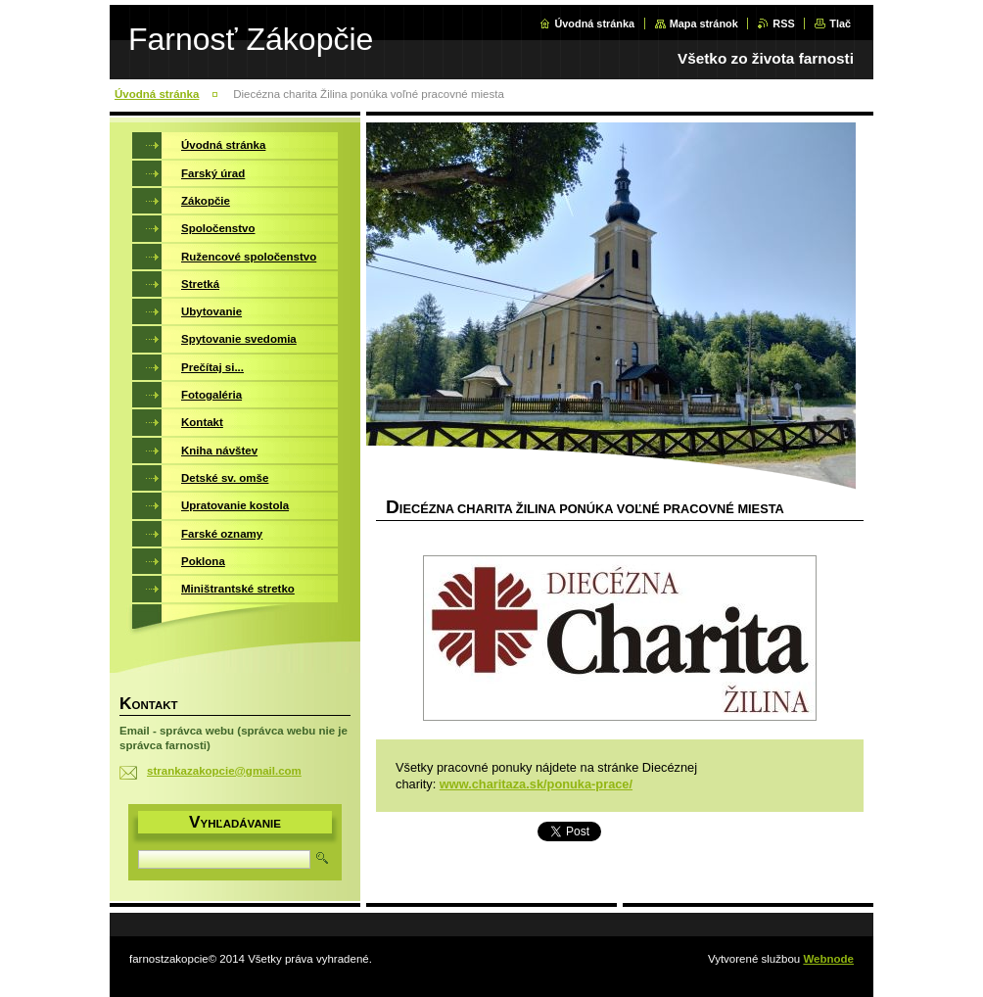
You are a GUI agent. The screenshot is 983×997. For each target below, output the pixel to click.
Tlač (840, 23)
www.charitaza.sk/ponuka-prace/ (536, 784)
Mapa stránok (704, 23)
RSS (783, 23)
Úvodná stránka (594, 23)
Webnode (828, 959)
